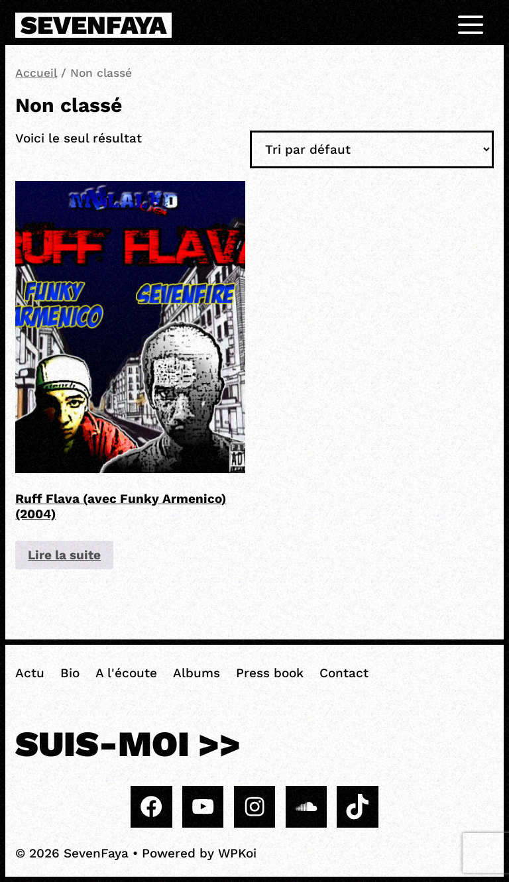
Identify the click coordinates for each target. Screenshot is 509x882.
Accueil (36, 73)
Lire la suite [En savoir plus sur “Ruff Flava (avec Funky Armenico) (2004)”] (64, 555)
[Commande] (372, 149)
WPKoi (237, 853)
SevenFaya (93, 25)
